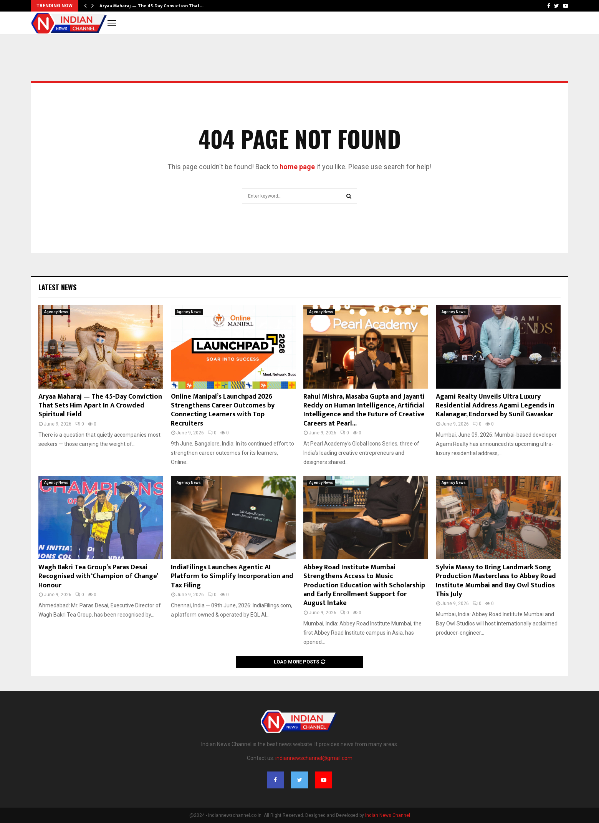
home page (297, 167)
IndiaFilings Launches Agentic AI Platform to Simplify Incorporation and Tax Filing (232, 576)
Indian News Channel (387, 815)
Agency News (56, 312)
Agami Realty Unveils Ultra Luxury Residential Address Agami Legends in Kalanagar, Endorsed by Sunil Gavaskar (495, 406)
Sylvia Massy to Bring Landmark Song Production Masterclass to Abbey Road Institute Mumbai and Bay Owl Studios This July (496, 581)
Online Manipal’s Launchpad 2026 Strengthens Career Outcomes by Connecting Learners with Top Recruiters (223, 410)
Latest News (57, 287)
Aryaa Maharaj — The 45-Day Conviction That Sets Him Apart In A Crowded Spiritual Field (100, 406)
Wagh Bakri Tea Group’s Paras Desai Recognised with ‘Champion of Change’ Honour (97, 576)
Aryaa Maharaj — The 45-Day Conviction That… (151, 6)
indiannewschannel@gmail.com (313, 758)
